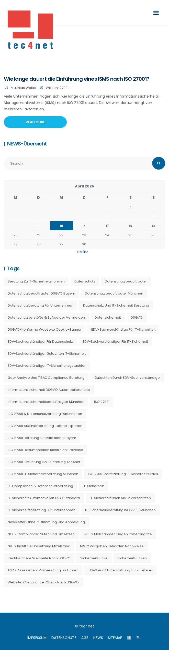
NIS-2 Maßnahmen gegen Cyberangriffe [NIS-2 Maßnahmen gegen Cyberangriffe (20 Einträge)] (118, 534)
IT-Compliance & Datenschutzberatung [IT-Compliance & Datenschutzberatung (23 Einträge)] (40, 486)
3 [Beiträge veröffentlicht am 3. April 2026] (107, 207)
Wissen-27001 (57, 87)
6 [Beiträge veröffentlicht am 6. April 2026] (16, 216)
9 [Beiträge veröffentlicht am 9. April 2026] (84, 216)
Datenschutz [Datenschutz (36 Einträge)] (84, 281)
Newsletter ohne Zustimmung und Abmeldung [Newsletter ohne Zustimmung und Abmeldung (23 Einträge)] (46, 522)
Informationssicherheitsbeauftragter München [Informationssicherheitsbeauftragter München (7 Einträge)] (46, 401)
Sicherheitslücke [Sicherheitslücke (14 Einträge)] (94, 558)
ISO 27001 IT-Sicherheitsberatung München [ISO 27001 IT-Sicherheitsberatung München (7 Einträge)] (43, 473)
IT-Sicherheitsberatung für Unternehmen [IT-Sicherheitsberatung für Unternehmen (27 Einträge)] (41, 510)
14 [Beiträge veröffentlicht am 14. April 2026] (38, 225)
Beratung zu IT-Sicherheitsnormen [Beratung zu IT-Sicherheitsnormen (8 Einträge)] (36, 281)
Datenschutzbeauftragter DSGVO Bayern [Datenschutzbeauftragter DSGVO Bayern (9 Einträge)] (41, 293)
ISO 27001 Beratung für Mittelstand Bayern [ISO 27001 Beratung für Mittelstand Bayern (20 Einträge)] (42, 437)
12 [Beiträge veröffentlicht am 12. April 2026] (153, 216)
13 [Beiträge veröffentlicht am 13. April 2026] (15, 225)
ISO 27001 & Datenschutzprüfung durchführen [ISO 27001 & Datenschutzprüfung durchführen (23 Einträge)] (45, 413)
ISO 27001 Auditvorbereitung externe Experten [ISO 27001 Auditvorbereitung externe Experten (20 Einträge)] (45, 425)
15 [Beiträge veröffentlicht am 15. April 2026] (61, 225)
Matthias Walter (24, 87)
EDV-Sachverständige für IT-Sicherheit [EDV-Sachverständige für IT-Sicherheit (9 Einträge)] (123, 329)
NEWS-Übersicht (27, 143)
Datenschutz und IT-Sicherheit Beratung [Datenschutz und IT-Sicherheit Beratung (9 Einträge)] (116, 305)
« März (82, 251)
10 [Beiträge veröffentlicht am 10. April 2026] (107, 216)
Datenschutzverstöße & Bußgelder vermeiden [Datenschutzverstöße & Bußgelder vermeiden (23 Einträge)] (46, 317)
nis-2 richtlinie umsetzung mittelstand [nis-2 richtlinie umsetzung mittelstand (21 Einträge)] (39, 546)
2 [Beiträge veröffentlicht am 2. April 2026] (84, 207)
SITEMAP (115, 637)
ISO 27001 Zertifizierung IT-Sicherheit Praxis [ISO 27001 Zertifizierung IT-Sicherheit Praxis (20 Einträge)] (123, 473)
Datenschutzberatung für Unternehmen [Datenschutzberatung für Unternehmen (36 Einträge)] (40, 305)
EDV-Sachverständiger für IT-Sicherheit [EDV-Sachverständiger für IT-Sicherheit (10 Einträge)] (115, 341)
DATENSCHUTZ (63, 637)
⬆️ (129, 637)
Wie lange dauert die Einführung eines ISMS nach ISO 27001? (76, 78)
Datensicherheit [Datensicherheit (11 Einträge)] (108, 317)
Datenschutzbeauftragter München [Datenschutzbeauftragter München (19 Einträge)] (114, 293)
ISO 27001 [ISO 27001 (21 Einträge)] (101, 401)
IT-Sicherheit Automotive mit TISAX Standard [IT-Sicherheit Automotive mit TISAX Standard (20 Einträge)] (44, 498)
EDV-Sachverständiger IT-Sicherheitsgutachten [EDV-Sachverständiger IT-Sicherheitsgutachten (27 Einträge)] (47, 365)
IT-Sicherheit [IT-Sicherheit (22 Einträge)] (93, 486)
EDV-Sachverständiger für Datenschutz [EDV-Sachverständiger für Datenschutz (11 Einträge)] (40, 341)
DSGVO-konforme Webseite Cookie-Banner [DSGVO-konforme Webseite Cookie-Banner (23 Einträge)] (45, 329)
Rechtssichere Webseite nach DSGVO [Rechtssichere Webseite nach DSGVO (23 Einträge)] (39, 558)
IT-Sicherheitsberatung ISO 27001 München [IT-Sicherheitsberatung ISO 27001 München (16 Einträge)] (120, 510)
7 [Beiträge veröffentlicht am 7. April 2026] (38, 216)
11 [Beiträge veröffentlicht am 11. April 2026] (130, 216)
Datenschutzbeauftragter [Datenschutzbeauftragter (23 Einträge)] (126, 281)
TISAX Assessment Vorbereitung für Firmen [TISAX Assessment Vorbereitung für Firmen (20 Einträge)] (43, 570)
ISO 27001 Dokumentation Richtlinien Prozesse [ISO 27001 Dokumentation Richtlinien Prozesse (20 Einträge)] (45, 449)
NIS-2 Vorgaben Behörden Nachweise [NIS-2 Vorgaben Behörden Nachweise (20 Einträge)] (112, 546)
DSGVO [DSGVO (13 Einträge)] (137, 317)
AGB (84, 637)
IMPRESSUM (37, 637)
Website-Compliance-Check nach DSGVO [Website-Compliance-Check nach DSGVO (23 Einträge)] (43, 582)
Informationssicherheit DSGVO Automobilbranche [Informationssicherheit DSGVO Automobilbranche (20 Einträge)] (49, 389)
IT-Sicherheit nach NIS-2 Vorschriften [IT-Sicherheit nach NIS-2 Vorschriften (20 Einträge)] (120, 498)
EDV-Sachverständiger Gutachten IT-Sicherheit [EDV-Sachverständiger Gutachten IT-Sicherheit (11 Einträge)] (47, 353)
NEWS (98, 637)
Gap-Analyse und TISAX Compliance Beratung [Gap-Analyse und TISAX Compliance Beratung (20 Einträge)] (46, 377)
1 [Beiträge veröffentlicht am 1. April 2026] (61, 207)
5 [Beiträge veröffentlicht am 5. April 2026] (153, 207)
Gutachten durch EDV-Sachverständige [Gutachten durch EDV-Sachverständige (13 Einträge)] (127, 377)
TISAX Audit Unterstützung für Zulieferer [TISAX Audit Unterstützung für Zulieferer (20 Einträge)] (120, 570)
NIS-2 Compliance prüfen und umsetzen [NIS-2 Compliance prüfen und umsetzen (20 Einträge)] (41, 534)
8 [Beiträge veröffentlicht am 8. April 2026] (61, 216)
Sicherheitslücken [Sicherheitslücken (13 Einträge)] (132, 558)
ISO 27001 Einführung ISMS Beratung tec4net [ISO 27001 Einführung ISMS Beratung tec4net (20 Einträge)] (44, 461)
